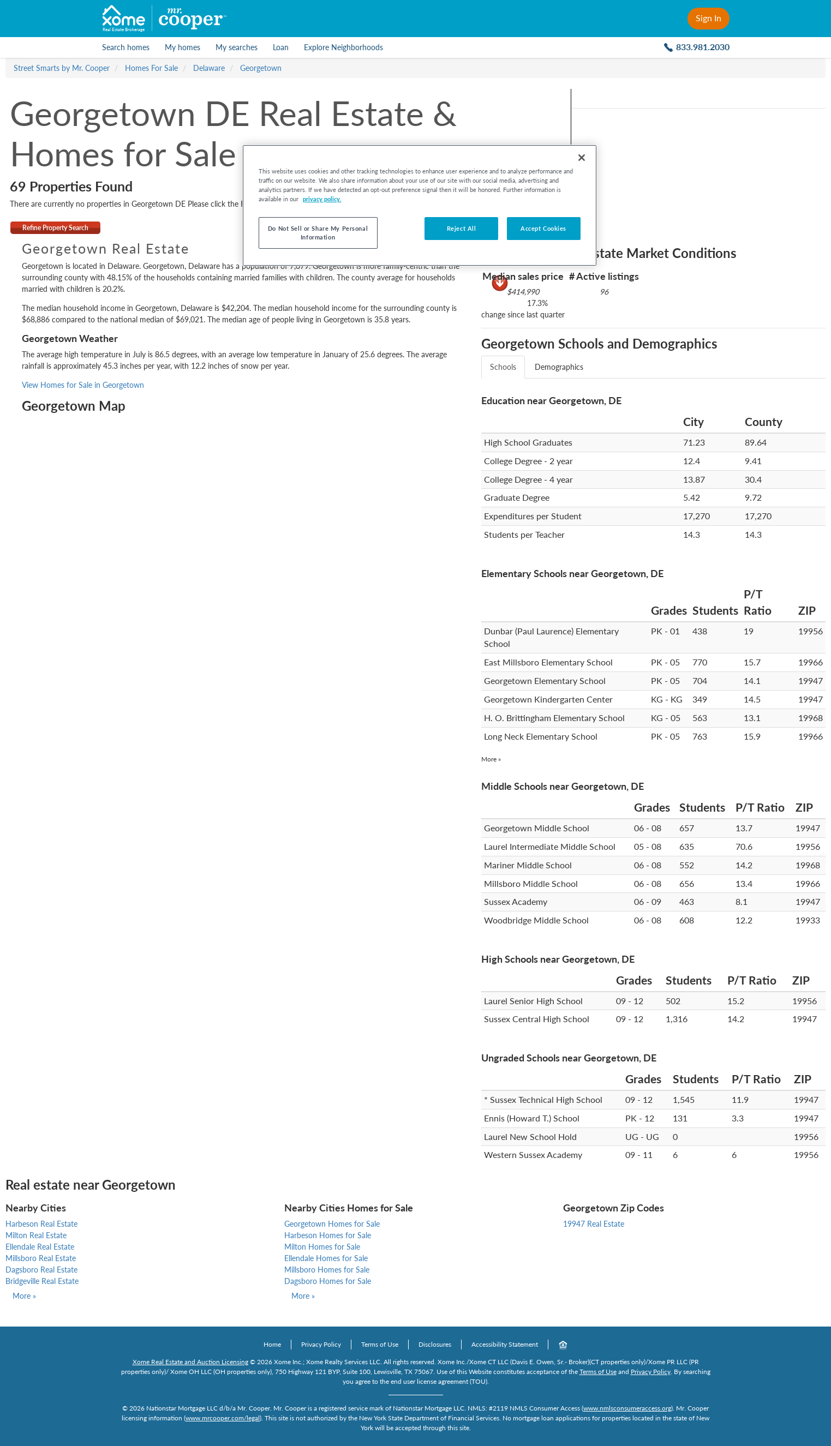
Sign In (708, 18)
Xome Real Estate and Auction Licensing (190, 1362)
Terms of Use (379, 1344)
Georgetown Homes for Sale (332, 1223)
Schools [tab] (503, 366)
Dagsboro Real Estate (41, 1269)
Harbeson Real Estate (41, 1223)
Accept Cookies (543, 228)
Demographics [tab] (559, 366)
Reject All (461, 228)
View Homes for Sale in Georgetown (83, 384)
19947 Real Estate (593, 1223)
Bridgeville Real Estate (42, 1281)
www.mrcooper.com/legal (223, 1418)
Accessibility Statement (504, 1344)
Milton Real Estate (36, 1235)
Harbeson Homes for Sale (327, 1235)
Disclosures (435, 1344)
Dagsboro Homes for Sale (327, 1281)
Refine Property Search (55, 228)
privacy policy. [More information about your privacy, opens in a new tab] (322, 198)
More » (491, 759)
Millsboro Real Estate (40, 1258)
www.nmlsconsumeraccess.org (627, 1408)
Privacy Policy (321, 1344)
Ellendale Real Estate (39, 1246)
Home (272, 1344)
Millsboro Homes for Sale (326, 1269)
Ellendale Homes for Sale (326, 1258)
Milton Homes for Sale (322, 1246)
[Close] (582, 158)
